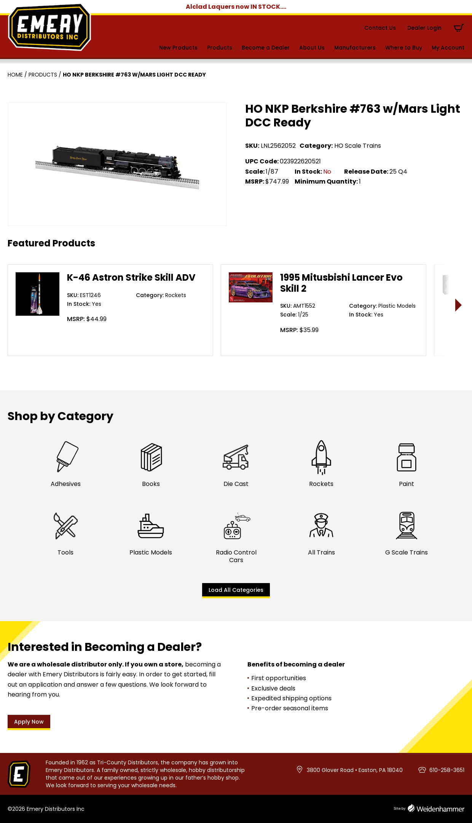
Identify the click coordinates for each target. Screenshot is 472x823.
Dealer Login (424, 28)
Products (219, 47)
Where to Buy (403, 47)
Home (15, 74)
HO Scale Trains (357, 145)
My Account (448, 47)
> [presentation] (459, 304)
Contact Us (380, 28)
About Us (312, 47)
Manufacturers (355, 47)
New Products (178, 47)
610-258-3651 (446, 770)
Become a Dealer (266, 47)
